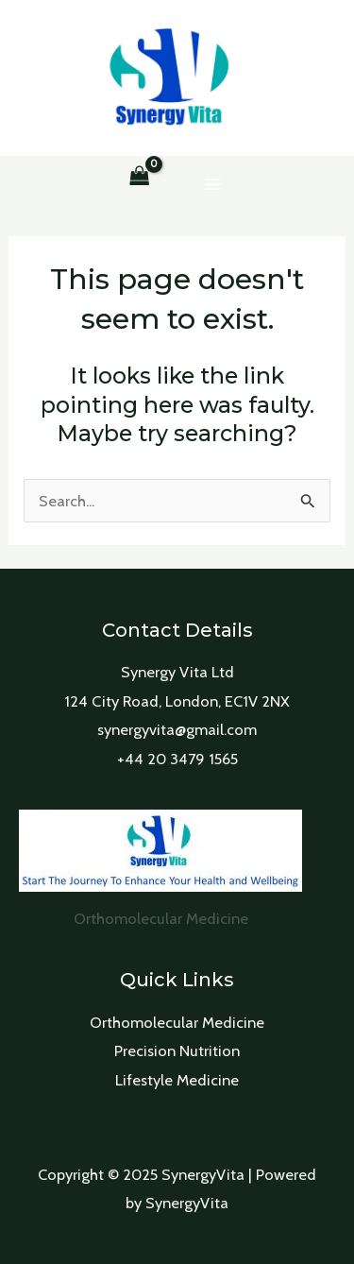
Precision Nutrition (177, 1050)
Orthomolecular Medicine (177, 1022)
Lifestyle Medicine (177, 1079)
